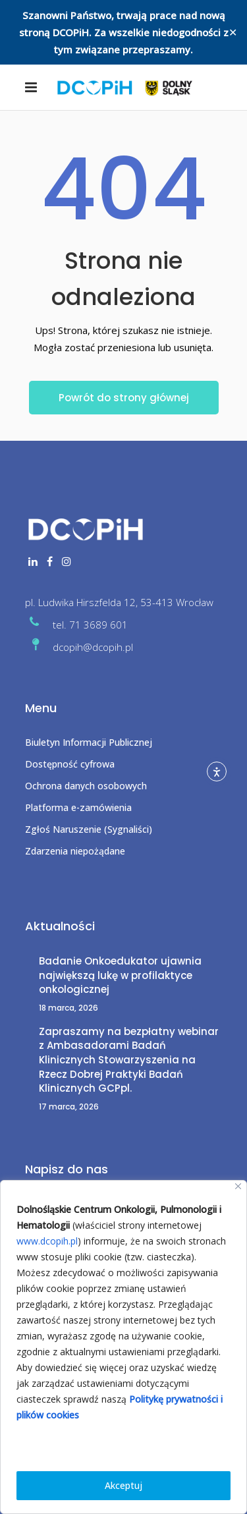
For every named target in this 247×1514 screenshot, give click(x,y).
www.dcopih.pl (47, 1241)
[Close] (238, 1186)
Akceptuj (123, 1485)
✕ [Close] (233, 32)
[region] (123, 1347)
